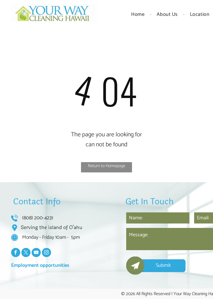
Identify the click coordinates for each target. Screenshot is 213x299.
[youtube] (36, 253)
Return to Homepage (106, 166)
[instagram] (46, 253)
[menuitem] (138, 14)
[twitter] (26, 253)
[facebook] (15, 253)
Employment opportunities (40, 265)
